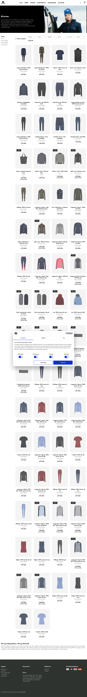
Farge (41, 37)
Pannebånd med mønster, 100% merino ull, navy (78, 349)
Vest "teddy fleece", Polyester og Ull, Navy (60, 208)
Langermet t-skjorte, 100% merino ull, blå (42, 455)
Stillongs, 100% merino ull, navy (42, 385)
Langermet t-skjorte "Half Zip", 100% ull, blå (78, 421)
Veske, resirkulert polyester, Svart (23, 172)
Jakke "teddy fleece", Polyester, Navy (23, 242)
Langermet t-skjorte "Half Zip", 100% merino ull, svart (23, 490)
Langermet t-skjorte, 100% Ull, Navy (78, 242)
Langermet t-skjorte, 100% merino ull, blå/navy (42, 524)
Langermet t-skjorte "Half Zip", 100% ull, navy (60, 421)
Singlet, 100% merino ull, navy (42, 560)
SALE (21, 3)
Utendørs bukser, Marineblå (78, 137)
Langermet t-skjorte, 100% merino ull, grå (78, 524)
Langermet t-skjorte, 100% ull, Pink (60, 277)
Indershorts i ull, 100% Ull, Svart (42, 103)
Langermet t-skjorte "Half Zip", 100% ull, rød (41, 421)
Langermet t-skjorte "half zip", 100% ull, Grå (60, 242)
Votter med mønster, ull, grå (41, 312)
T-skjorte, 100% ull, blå (42, 632)
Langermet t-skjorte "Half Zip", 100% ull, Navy (41, 277)
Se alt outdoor (4, 45)
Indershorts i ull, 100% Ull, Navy (60, 103)
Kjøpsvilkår (3, 671)
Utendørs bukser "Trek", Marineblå (41, 137)
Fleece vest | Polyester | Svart (78, 68)
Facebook (47, 669)
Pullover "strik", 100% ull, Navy (41, 172)
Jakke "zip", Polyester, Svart (78, 171)
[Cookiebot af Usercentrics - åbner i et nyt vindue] (67, 333)
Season (61, 37)
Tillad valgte (43, 362)
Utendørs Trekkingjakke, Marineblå (23, 103)
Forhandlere (52, 3)
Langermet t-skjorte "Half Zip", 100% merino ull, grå (60, 524)
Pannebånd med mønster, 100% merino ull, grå (23, 385)
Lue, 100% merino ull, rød (60, 312)
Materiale (51, 37)
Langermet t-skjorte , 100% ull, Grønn (78, 208)
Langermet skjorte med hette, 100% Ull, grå (78, 277)
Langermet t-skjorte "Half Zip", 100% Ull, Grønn (41, 208)
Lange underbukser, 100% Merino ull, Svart (24, 137)
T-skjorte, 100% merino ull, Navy (60, 68)
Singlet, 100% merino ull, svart (78, 596)
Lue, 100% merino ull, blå (78, 312)
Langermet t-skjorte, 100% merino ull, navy (78, 385)
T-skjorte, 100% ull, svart (23, 455)
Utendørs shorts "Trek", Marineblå (60, 137)
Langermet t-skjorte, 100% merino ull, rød (42, 490)
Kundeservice (41, 3)
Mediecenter (4, 676)
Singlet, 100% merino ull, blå (59, 596)
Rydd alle (30, 40)
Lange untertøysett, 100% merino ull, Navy (23, 68)
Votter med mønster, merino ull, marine (23, 313)
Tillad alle (63, 362)
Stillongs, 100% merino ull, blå (24, 524)
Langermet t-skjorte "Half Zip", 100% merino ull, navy (23, 421)
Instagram (47, 671)
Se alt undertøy (4, 40)
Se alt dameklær (4, 42)
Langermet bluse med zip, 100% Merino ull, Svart (78, 103)
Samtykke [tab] (23, 338)
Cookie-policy (4, 674)
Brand (80, 37)
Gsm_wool (70, 37)
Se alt (2, 38)
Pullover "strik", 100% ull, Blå (59, 171)
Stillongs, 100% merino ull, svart (60, 385)
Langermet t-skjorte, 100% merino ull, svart (60, 455)
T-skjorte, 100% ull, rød (78, 455)
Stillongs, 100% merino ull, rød (60, 490)
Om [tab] (64, 338)
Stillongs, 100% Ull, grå (60, 560)
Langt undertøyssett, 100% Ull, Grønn (42, 68)
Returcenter (26, 666)
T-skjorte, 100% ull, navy (23, 632)
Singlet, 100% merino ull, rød (23, 560)
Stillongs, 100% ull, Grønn (23, 207)
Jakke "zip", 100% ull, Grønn (41, 242)
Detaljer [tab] (43, 338)
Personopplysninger (5, 672)
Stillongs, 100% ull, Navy (23, 276)
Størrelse (31, 37)
